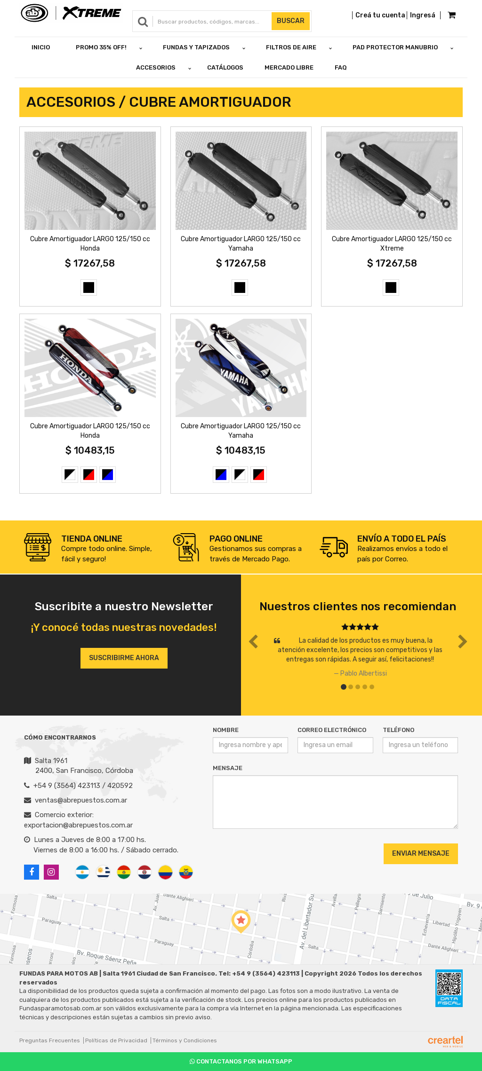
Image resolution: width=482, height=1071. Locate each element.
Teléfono (398, 729)
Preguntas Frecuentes (49, 1040)
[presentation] (270, 853)
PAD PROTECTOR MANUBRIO (395, 47)
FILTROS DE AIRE (291, 47)
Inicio (41, 47)
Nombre (226, 729)
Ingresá (422, 15)
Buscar (291, 21)
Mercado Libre (289, 67)
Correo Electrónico (331, 729)
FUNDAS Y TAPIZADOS (196, 47)
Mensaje (227, 768)
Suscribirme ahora (124, 658)
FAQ (341, 67)
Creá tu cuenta (380, 15)
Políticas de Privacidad (116, 1040)
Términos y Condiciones (185, 1040)
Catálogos (225, 67)
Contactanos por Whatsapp (241, 1061)
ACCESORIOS (156, 67)
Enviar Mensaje (421, 854)
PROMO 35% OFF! (101, 47)
